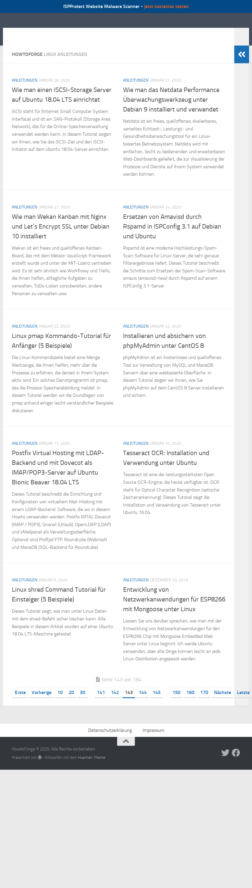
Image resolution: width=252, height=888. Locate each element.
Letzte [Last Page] (243, 701)
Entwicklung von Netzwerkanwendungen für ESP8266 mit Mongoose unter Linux (174, 608)
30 (82, 701)
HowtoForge (44, 33)
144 (143, 701)
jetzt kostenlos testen (166, 6)
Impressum (153, 739)
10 (60, 701)
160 (190, 701)
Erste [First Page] (20, 701)
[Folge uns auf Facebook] (236, 762)
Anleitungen (24, 89)
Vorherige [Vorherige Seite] (41, 701)
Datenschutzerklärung (110, 739)
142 (115, 701)
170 (204, 701)
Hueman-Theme (91, 766)
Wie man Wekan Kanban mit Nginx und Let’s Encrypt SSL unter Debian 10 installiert (60, 235)
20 (71, 701)
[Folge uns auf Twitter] (225, 762)
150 (176, 701)
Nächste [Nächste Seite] (222, 701)
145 (157, 701)
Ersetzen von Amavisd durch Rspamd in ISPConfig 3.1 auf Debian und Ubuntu (172, 235)
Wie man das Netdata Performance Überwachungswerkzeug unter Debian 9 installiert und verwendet (171, 108)
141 (101, 701)
